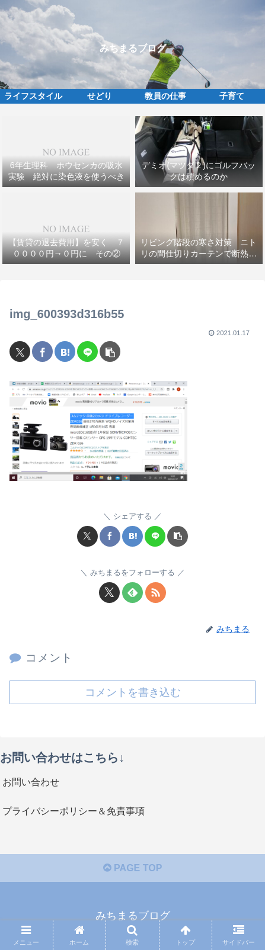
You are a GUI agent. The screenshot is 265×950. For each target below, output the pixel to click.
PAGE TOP (132, 868)
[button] (110, 351)
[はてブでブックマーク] (65, 351)
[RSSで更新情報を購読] (155, 592)
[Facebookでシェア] (42, 351)
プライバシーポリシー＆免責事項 (73, 811)
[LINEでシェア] (87, 351)
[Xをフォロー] (109, 592)
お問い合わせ (30, 782)
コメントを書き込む (133, 692)
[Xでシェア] (19, 351)
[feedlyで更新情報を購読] (132, 592)
